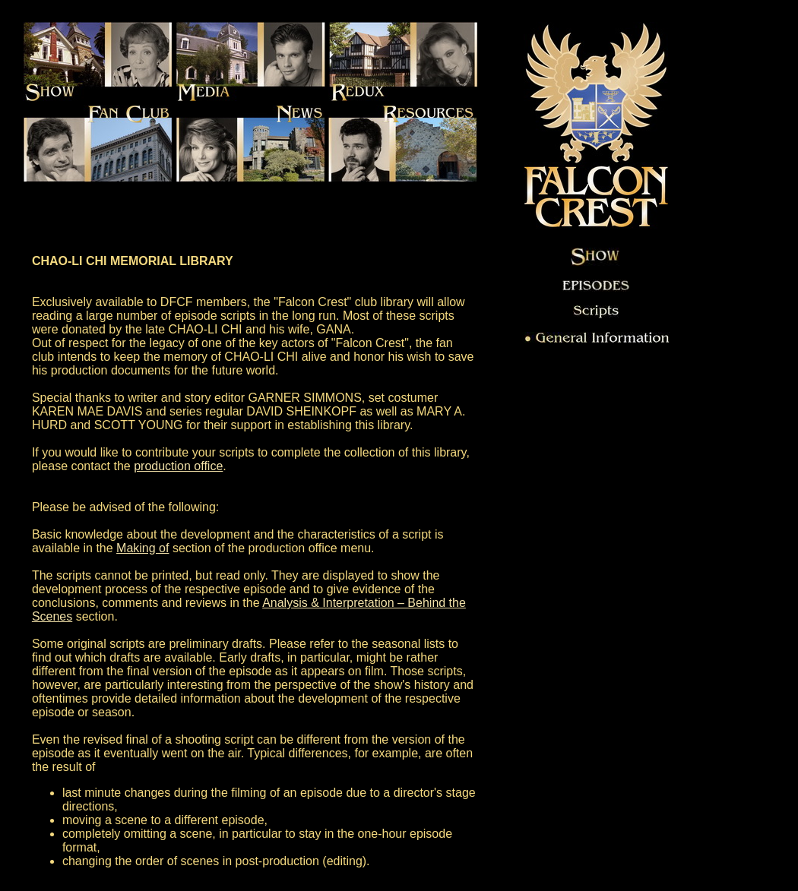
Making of (142, 548)
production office (178, 466)
